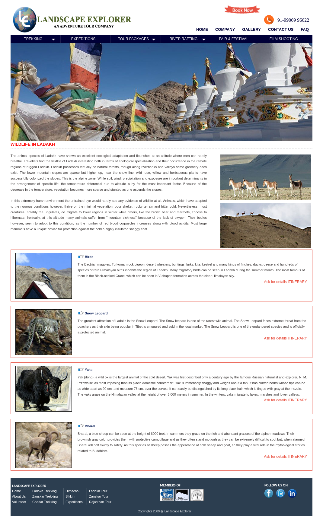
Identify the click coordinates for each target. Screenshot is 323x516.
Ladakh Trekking (44, 491)
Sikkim (70, 496)
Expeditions (74, 502)
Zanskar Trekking (45, 496)
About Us (19, 496)
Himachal (72, 491)
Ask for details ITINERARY (285, 282)
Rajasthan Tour (100, 502)
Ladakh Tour (98, 491)
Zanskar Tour (98, 496)
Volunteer (19, 502)
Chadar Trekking (44, 502)
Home (16, 491)
